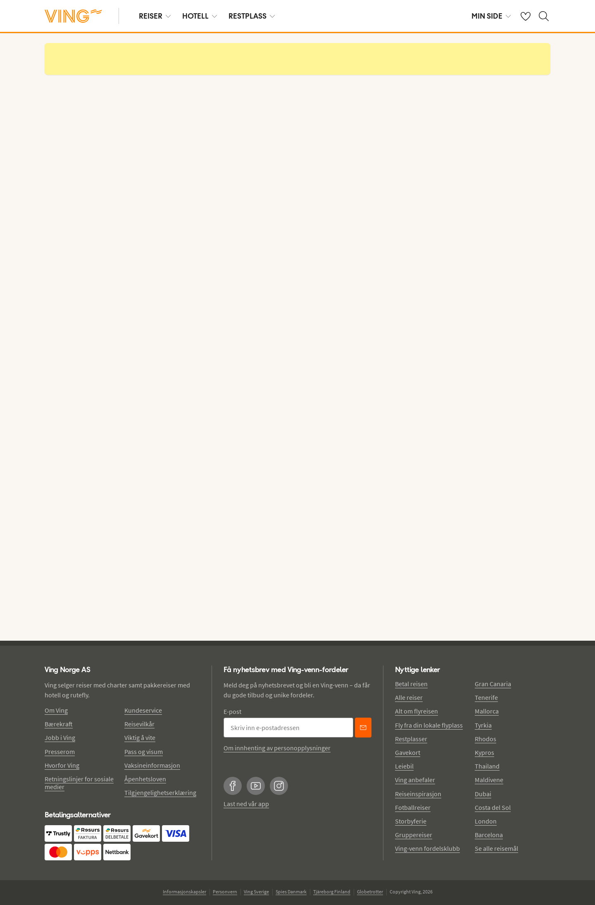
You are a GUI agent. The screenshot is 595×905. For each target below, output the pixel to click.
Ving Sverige (256, 891)
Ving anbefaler (415, 780)
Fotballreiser (413, 807)
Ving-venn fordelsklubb (427, 848)
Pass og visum (143, 751)
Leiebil (404, 766)
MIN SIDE (491, 16)
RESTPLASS (251, 16)
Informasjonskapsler (184, 891)
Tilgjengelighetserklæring (160, 792)
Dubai (483, 794)
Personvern (225, 891)
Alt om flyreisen (416, 711)
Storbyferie (410, 821)
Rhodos (485, 739)
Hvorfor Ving (62, 765)
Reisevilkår (139, 724)
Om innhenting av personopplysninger (277, 748)
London (486, 821)
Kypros (484, 752)
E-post (232, 711)
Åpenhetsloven (145, 779)
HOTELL (199, 16)
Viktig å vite (139, 737)
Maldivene (489, 780)
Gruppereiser (413, 835)
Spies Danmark (291, 891)
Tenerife (486, 697)
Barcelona (489, 835)
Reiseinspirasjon (418, 794)
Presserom (60, 751)
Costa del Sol (493, 807)
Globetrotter (370, 891)
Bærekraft (59, 724)
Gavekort (407, 752)
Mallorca (487, 711)
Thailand (487, 766)
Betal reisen (411, 684)
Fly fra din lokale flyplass (429, 725)
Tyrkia (483, 725)
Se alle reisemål (496, 848)
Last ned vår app (246, 804)
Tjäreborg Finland (331, 891)
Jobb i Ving (60, 737)
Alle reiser (409, 697)
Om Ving (56, 710)
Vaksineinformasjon (152, 765)
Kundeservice (143, 710)
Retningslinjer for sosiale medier (79, 783)
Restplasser (411, 739)
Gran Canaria (493, 684)
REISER (155, 16)
